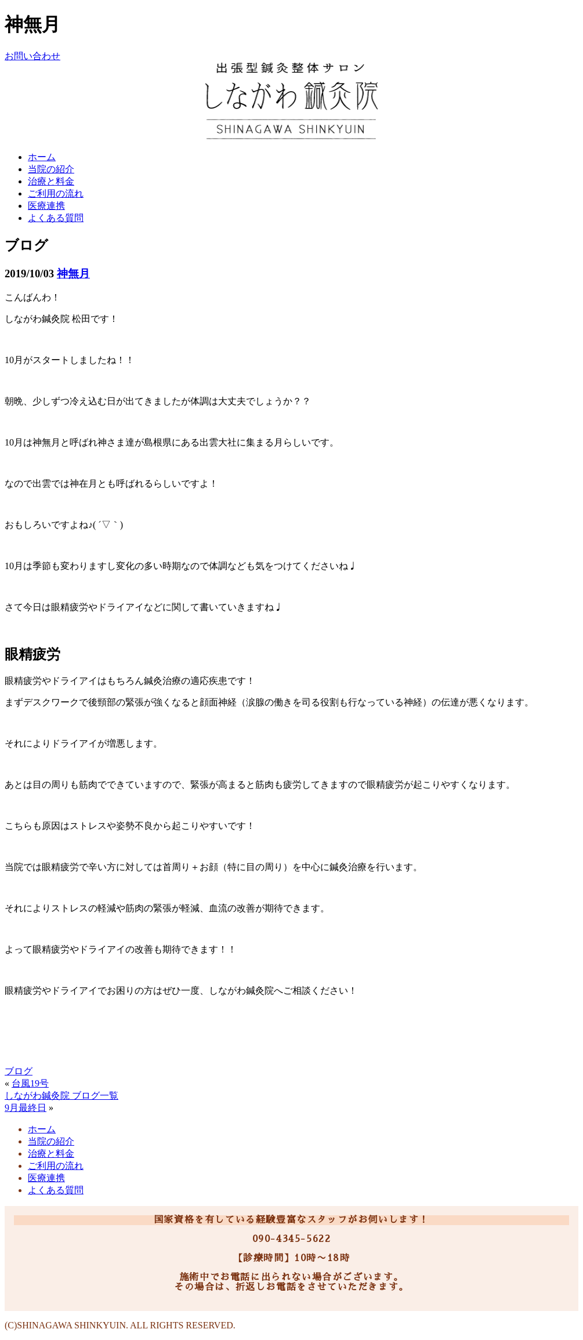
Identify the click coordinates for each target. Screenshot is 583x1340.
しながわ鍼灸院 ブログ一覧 (61, 1095)
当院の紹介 (51, 169)
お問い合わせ (32, 56)
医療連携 (46, 206)
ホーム (42, 157)
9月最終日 (25, 1108)
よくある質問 (56, 218)
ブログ (18, 1071)
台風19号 (30, 1083)
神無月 (73, 273)
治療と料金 (51, 181)
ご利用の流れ (56, 193)
